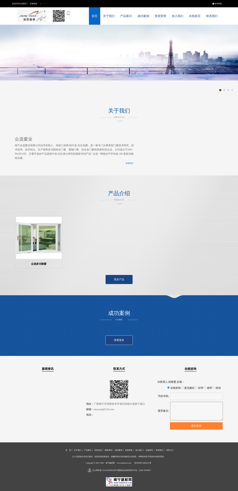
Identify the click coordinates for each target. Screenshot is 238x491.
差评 (208, 387)
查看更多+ (130, 163)
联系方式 (119, 368)
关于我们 (109, 16)
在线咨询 (190, 368)
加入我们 (177, 16)
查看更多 (119, 340)
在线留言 (195, 16)
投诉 (217, 387)
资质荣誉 (160, 16)
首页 (95, 16)
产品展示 (126, 16)
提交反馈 (196, 425)
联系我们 (212, 16)
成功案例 (143, 16)
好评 (199, 387)
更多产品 (119, 279)
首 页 (68, 450)
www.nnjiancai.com (124, 463)
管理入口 (169, 450)
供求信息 (98, 450)
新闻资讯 (48, 368)
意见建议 (187, 387)
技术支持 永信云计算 (142, 463)
